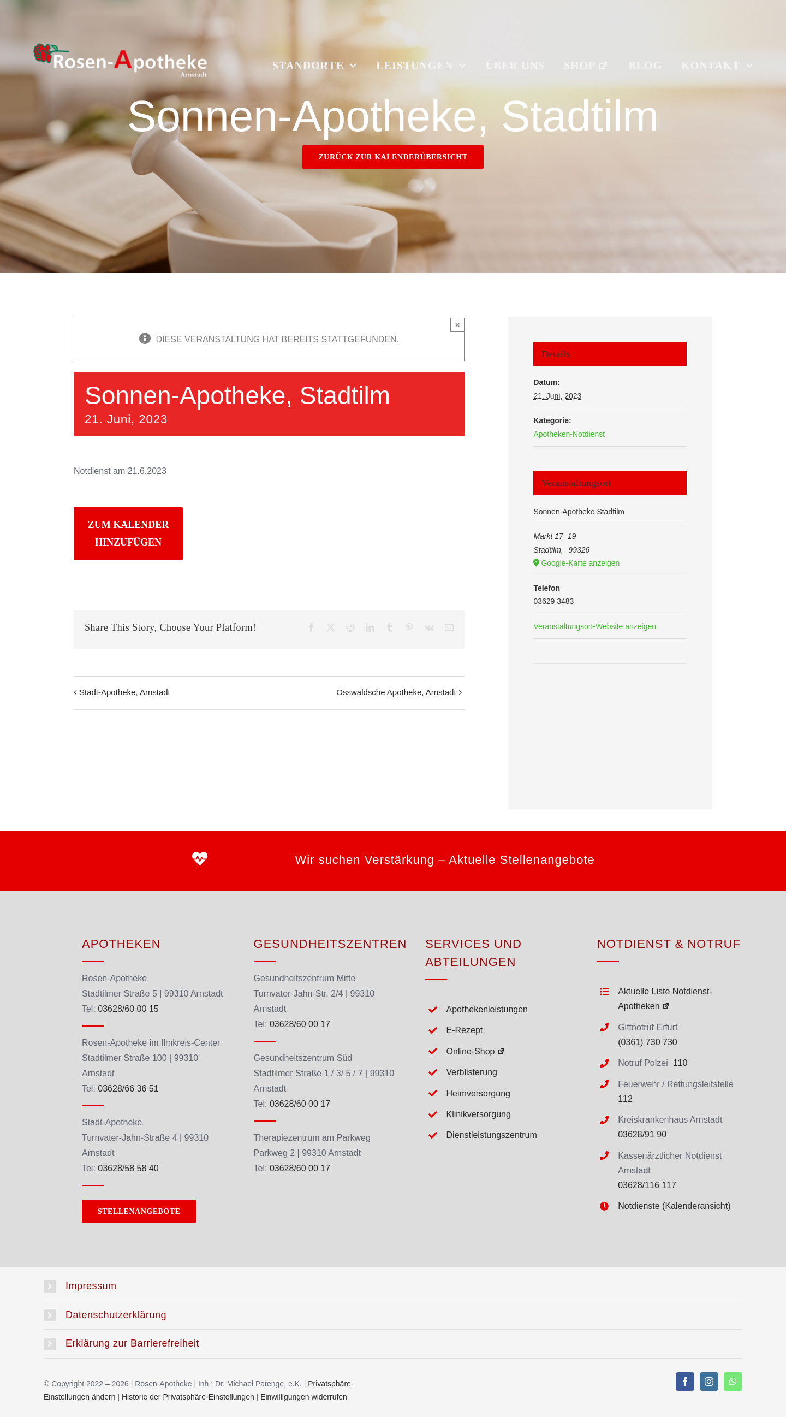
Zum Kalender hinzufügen (128, 533)
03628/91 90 (642, 1134)
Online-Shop (475, 1051)
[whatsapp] (733, 1381)
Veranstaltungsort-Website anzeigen (594, 626)
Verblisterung (471, 1072)
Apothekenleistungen (487, 1009)
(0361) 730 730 (647, 1042)
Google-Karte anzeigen (580, 563)
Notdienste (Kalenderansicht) (674, 1206)
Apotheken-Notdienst (569, 434)
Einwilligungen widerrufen (303, 1396)
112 (625, 1099)
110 (680, 1063)
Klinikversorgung (478, 1114)
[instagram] (709, 1381)
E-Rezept (464, 1030)
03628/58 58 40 (128, 1168)
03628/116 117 (647, 1185)
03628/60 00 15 (128, 1008)
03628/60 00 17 (300, 1024)
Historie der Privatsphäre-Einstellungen (188, 1396)
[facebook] (685, 1381)
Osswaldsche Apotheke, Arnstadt (396, 692)
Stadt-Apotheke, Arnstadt (124, 692)
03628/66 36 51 (128, 1088)
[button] (393, 1286)
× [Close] (457, 324)
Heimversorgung (478, 1093)
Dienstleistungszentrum (491, 1135)
